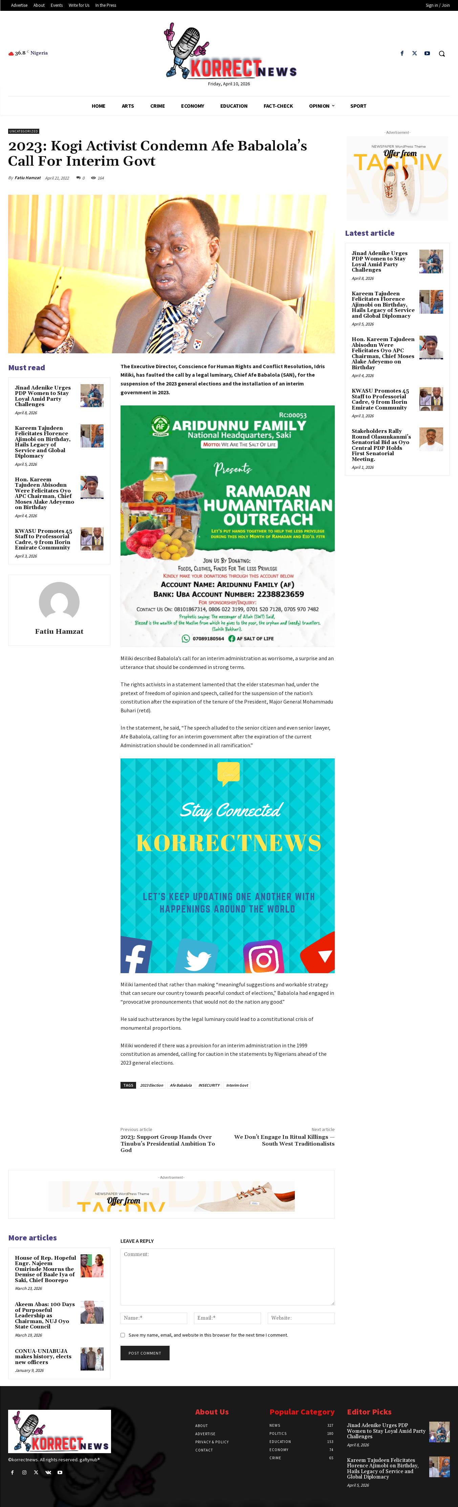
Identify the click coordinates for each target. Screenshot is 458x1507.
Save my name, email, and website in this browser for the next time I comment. (208, 1335)
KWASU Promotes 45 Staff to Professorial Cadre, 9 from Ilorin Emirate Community (43, 539)
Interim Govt (237, 1085)
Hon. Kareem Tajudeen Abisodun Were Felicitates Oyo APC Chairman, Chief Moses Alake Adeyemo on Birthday (44, 494)
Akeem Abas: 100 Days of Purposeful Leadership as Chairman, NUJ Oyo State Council (45, 1315)
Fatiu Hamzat (28, 178)
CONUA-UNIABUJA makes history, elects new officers (43, 1357)
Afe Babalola (181, 1085)
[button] (442, 53)
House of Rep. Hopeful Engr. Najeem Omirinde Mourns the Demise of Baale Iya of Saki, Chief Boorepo (45, 1269)
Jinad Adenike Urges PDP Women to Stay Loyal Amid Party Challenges (43, 396)
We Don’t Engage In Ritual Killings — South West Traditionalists (284, 1140)
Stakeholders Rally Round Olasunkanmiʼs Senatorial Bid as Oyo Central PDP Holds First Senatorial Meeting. (381, 445)
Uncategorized (23, 131)
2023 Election (151, 1085)
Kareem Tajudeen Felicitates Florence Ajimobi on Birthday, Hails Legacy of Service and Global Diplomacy (43, 442)
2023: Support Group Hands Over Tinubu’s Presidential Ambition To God (168, 1143)
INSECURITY (208, 1085)
